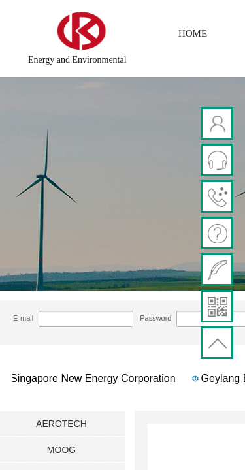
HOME (192, 33)
